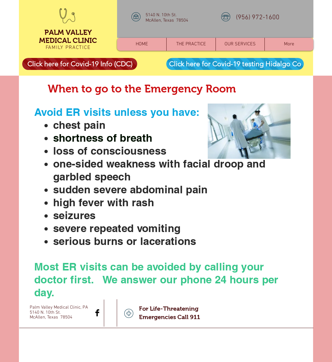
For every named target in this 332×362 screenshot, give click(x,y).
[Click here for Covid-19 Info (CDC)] (79, 64)
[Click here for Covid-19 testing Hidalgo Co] (235, 64)
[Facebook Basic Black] (97, 312)
